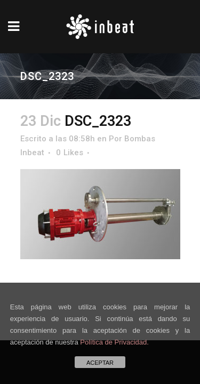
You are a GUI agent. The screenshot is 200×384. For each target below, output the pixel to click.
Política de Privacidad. (114, 342)
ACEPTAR (100, 362)
